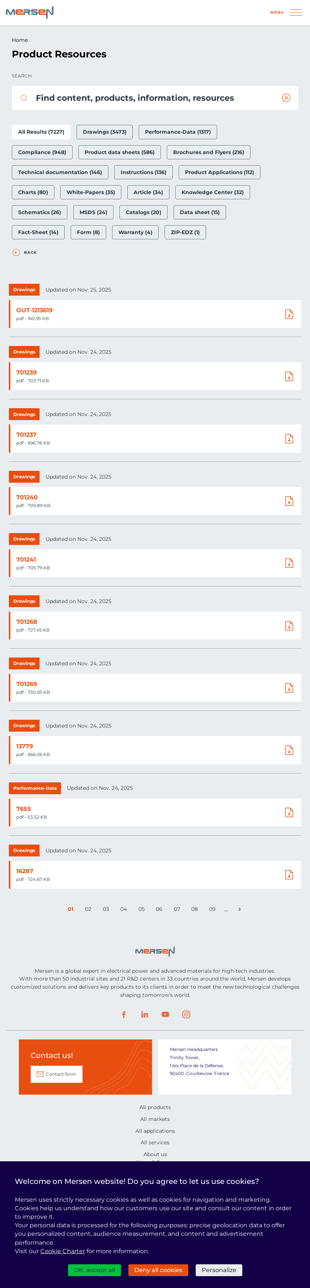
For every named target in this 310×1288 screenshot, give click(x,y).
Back (30, 252)
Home (20, 40)
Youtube (165, 1014)
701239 (26, 372)
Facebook (124, 1014)
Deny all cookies (158, 1270)
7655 (23, 808)
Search (22, 76)
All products (155, 1107)
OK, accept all (94, 1270)
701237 (26, 434)
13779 (24, 746)
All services (155, 1142)
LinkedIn (144, 1014)
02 (89, 910)
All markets (155, 1119)
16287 (24, 871)
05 (143, 910)
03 (107, 910)
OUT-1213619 (34, 310)
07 (178, 910)
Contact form (61, 1074)
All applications (155, 1131)
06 (160, 910)
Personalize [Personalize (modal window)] (219, 1270)
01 (72, 910)
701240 (27, 497)
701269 (26, 684)
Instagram (186, 1014)
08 (196, 910)
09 (213, 910)
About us (155, 1154)
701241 (26, 559)
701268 (26, 621)
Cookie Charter (62, 1251)
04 (124, 910)
